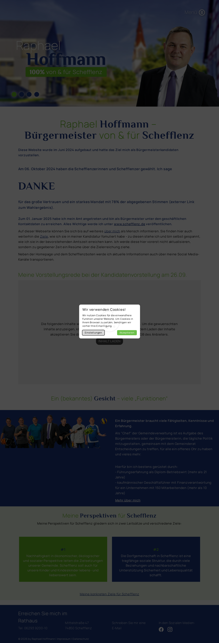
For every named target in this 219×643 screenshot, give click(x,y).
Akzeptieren (127, 332)
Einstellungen (93, 332)
